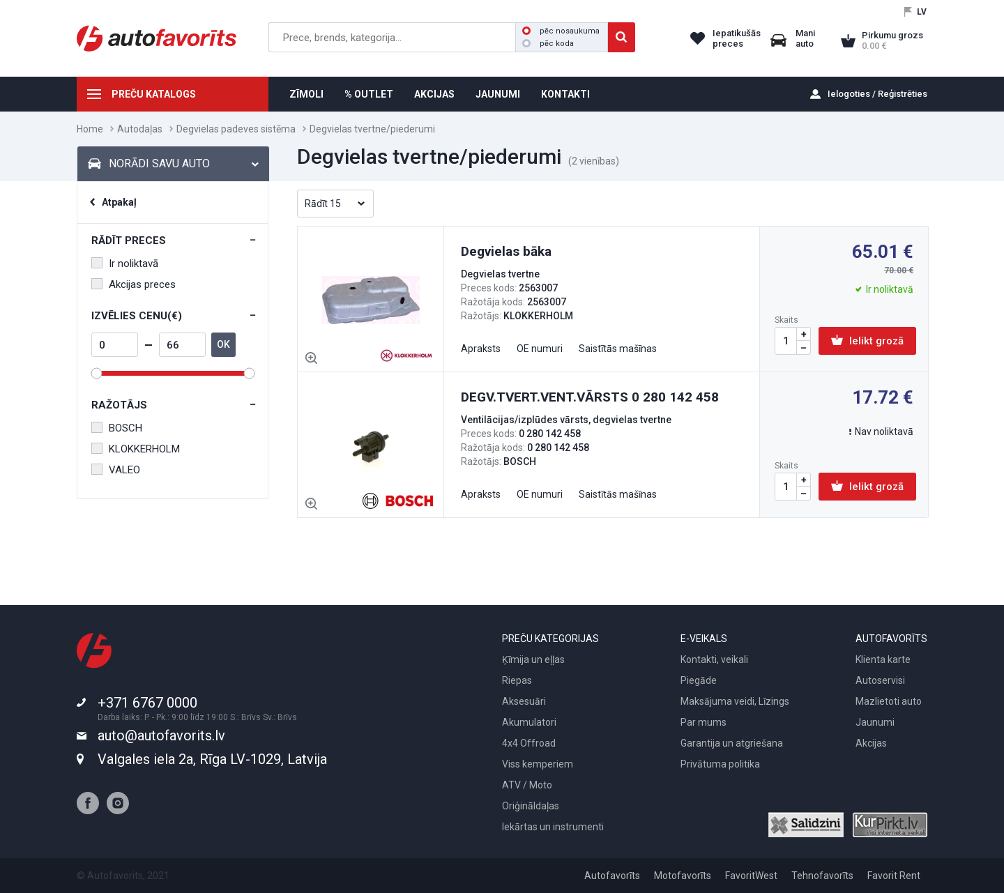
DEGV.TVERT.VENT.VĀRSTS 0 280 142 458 (590, 397)
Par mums (703, 722)
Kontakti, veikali (714, 659)
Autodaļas (139, 129)
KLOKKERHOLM (135, 449)
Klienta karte (883, 659)
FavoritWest (751, 875)
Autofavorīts (612, 875)
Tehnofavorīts (822, 875)
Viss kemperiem (537, 764)
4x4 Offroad (529, 743)
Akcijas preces (133, 284)
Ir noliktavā (124, 263)
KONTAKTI (565, 94)
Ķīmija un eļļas (533, 659)
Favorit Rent (893, 875)
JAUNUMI (498, 94)
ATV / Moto (527, 785)
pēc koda (548, 43)
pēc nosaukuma (561, 31)
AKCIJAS (434, 94)
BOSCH (116, 428)
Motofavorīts (682, 875)
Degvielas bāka (506, 251)
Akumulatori (529, 722)
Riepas (517, 680)
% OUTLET (368, 94)
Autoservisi (880, 680)
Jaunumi (875, 722)
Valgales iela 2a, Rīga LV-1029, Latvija (212, 759)
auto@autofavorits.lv (161, 735)
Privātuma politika (720, 764)
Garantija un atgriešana (731, 743)
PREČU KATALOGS (154, 94)
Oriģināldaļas (530, 805)
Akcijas (871, 743)
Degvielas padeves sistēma (236, 129)
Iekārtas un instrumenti (553, 826)
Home (90, 129)
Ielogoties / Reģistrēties (877, 94)
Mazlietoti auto (888, 701)
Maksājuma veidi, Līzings (734, 701)
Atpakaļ (119, 202)
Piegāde (698, 680)
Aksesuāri (524, 701)
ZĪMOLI (306, 94)
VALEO (115, 470)
